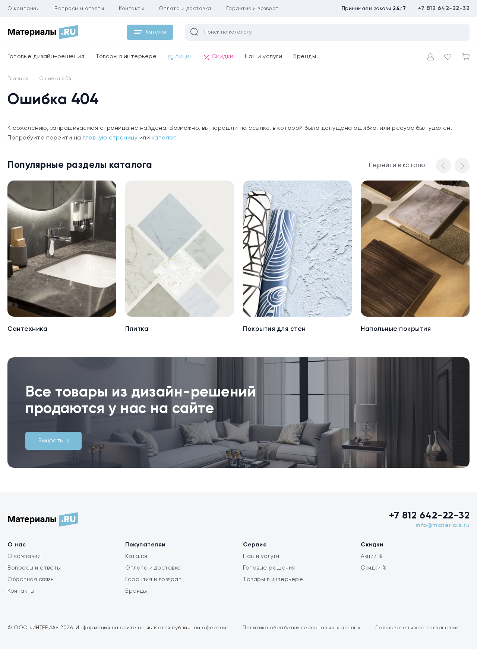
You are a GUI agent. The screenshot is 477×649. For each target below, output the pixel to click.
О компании (23, 8)
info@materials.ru (443, 526)
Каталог (137, 556)
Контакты (131, 8)
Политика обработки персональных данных (301, 627)
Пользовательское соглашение (417, 627)
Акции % (372, 556)
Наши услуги (263, 57)
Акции (180, 57)
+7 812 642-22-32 (444, 9)
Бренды (304, 57)
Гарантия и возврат (252, 8)
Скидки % (373, 568)
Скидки (219, 57)
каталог (164, 138)
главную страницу (110, 138)
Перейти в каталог (398, 165)
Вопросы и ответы (79, 8)
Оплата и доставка (185, 8)
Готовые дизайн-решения (45, 57)
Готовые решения (269, 568)
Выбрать (53, 440)
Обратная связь (30, 579)
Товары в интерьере (126, 57)
